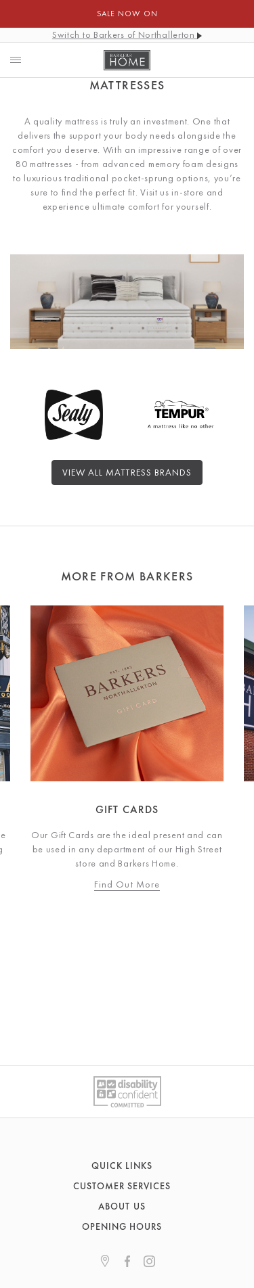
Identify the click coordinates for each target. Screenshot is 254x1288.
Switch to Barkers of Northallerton (127, 34)
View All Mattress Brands (127, 472)
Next (237, 748)
